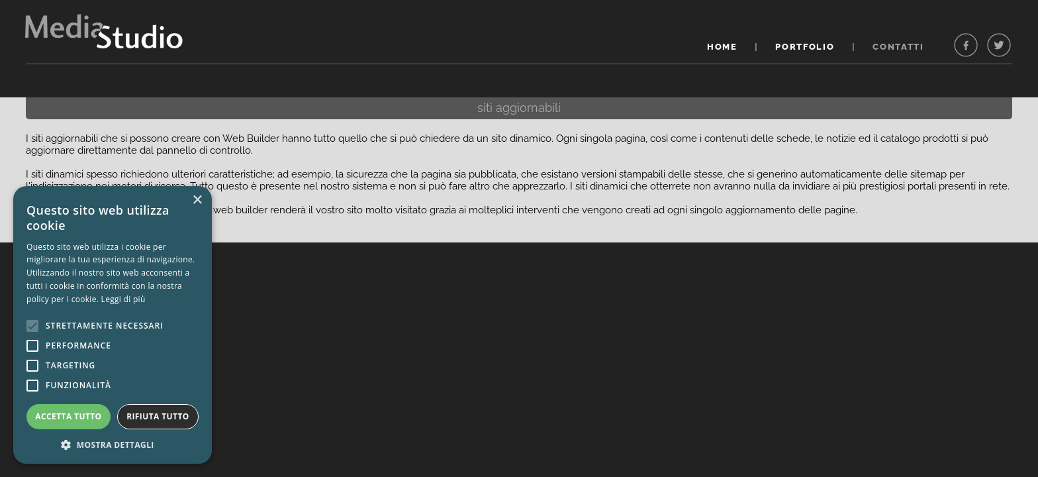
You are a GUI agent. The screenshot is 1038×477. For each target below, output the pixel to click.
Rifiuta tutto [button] (157, 416)
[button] (112, 444)
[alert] (112, 325)
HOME (722, 47)
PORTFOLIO (804, 47)
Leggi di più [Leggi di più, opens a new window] (123, 299)
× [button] (197, 200)
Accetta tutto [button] (68, 416)
